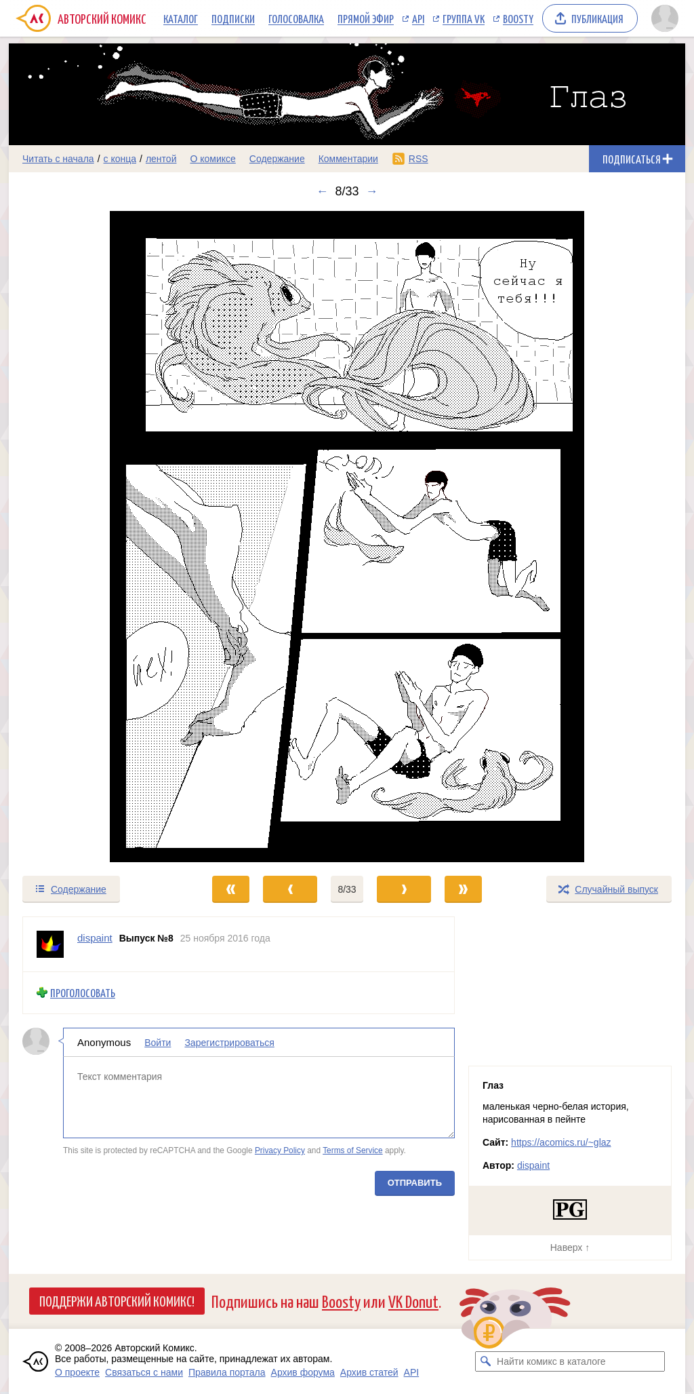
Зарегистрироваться (229, 1042)
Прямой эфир (366, 18)
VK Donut (413, 1300)
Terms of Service (353, 1150)
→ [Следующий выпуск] (372, 191)
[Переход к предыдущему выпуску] (93, 536)
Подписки (233, 18)
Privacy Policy (280, 1150)
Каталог (180, 18)
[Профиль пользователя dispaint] (50, 944)
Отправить (415, 1182)
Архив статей (369, 1372)
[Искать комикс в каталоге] (485, 1361)
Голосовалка (296, 18)
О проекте (77, 1372)
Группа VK (464, 18)
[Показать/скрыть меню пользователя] (665, 18)
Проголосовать (82, 993)
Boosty (518, 18)
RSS (418, 158)
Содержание (277, 158)
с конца (120, 158)
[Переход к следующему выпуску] (347, 536)
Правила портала (227, 1372)
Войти (157, 1042)
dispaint (533, 1165)
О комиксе (212, 158)
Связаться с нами (144, 1372)
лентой (161, 158)
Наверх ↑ (570, 1247)
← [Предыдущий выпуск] (322, 191)
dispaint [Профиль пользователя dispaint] (95, 938)
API (418, 18)
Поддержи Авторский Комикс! (117, 1300)
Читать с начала (58, 158)
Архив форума (303, 1372)
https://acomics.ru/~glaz (561, 1142)
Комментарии (348, 158)
